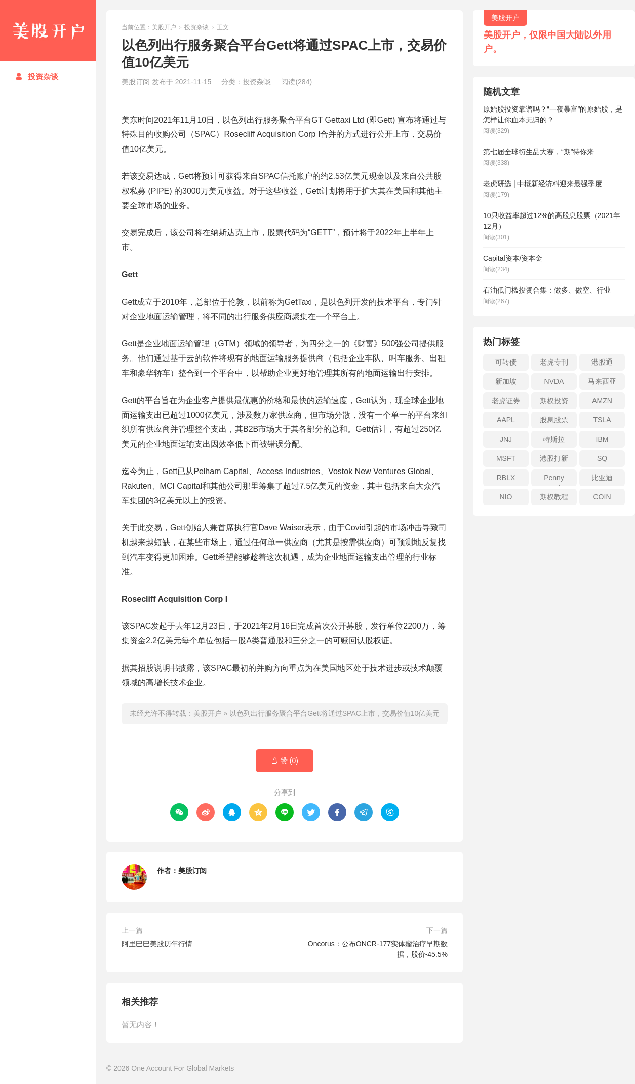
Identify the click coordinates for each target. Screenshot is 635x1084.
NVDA (554, 381)
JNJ (506, 439)
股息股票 (554, 420)
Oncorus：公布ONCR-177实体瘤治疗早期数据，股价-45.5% (378, 949)
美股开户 (48, 30)
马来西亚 (602, 381)
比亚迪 (602, 478)
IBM (602, 439)
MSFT (505, 458)
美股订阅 (192, 870)
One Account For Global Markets (182, 1068)
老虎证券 (506, 400)
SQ (602, 458)
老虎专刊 (554, 362)
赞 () (284, 760)
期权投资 (554, 400)
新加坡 (506, 381)
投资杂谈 (36, 76)
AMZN (602, 400)
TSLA (602, 420)
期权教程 (554, 497)
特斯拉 (554, 439)
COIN (602, 497)
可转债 (506, 362)
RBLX (506, 478)
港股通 (602, 362)
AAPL (506, 420)
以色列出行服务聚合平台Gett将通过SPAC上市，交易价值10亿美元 (334, 713)
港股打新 (554, 458)
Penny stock (554, 480)
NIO (506, 497)
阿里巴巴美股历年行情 (157, 944)
